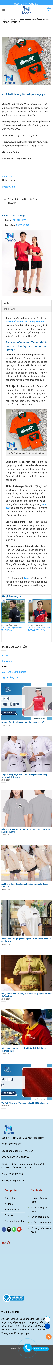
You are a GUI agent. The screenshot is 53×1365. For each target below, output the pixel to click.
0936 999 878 (19, 1)
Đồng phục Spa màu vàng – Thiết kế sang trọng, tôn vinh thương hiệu (26, 994)
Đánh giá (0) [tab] (10, 309)
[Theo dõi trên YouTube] (19, 1229)
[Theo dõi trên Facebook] (4, 1229)
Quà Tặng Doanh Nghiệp (13, 672)
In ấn (13, 19)
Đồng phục (6, 661)
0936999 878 (8, 186)
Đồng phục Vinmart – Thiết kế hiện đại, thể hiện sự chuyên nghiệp (24, 1049)
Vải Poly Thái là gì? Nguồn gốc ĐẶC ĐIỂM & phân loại (24, 1103)
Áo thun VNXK (12, 1209)
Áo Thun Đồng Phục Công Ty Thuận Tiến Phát (39, 629)
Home (4, 19)
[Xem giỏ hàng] (49, 10)
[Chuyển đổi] (5, 200)
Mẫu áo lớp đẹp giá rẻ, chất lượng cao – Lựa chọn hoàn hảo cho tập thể (25, 830)
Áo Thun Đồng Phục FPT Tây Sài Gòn (12, 629)
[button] (4, 10)
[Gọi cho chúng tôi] (14, 1229)
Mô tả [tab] (6, 303)
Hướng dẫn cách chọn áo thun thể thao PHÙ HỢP (23, 722)
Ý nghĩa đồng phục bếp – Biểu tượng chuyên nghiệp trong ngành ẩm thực (24, 776)
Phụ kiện (9, 1215)
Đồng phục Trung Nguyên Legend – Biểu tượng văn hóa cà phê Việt (26, 940)
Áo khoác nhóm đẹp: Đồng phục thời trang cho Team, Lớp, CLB (24, 885)
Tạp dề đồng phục (10, 677)
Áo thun (5, 655)
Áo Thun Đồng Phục (15, 1221)
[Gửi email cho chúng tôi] (9, 1229)
